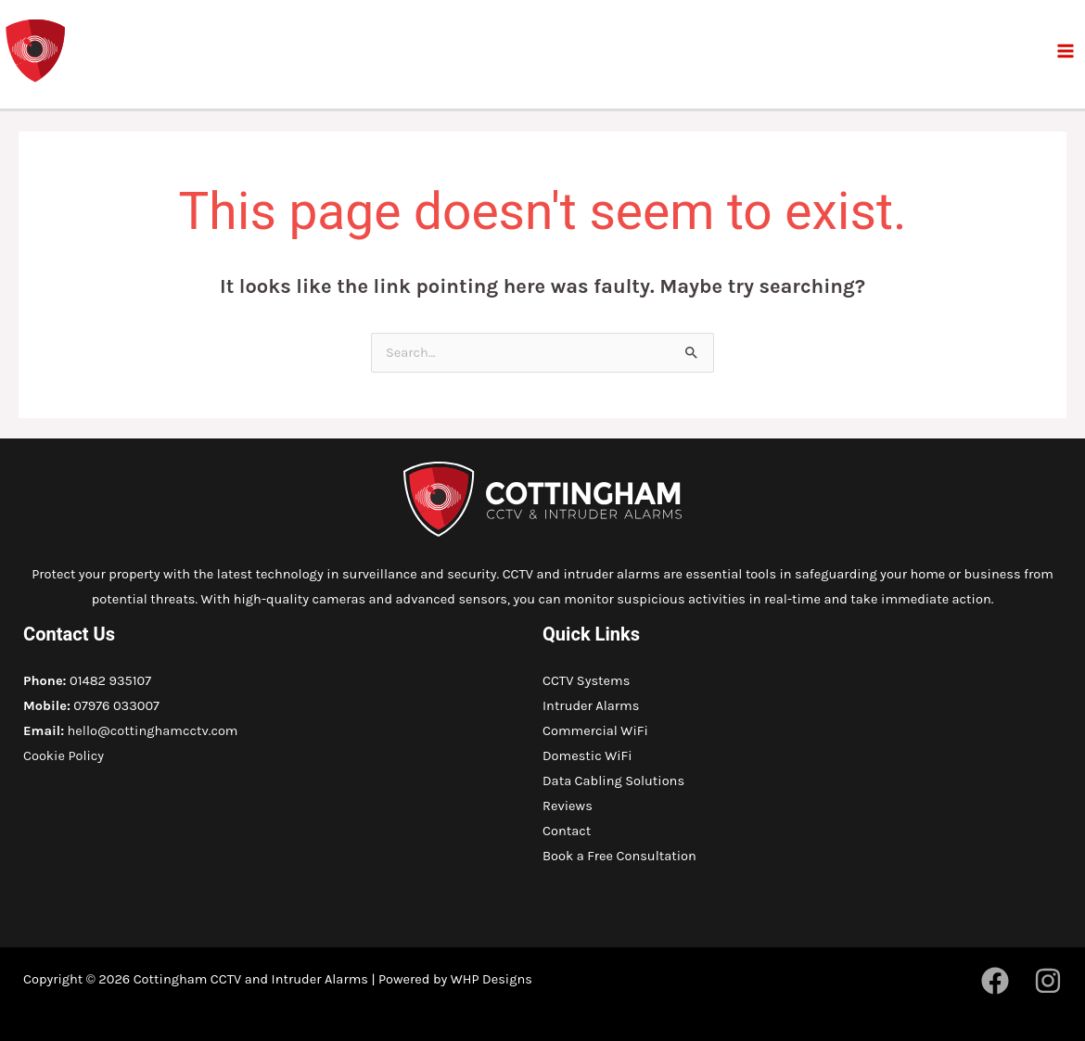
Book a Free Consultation (619, 856)
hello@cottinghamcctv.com (153, 731)
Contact (566, 831)
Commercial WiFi (595, 731)
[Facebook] (995, 981)
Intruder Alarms (590, 706)
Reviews (567, 806)
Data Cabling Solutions (613, 781)
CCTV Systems (586, 681)
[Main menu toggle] (1065, 51)
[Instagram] (1048, 981)
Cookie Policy (63, 756)
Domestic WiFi (587, 756)
